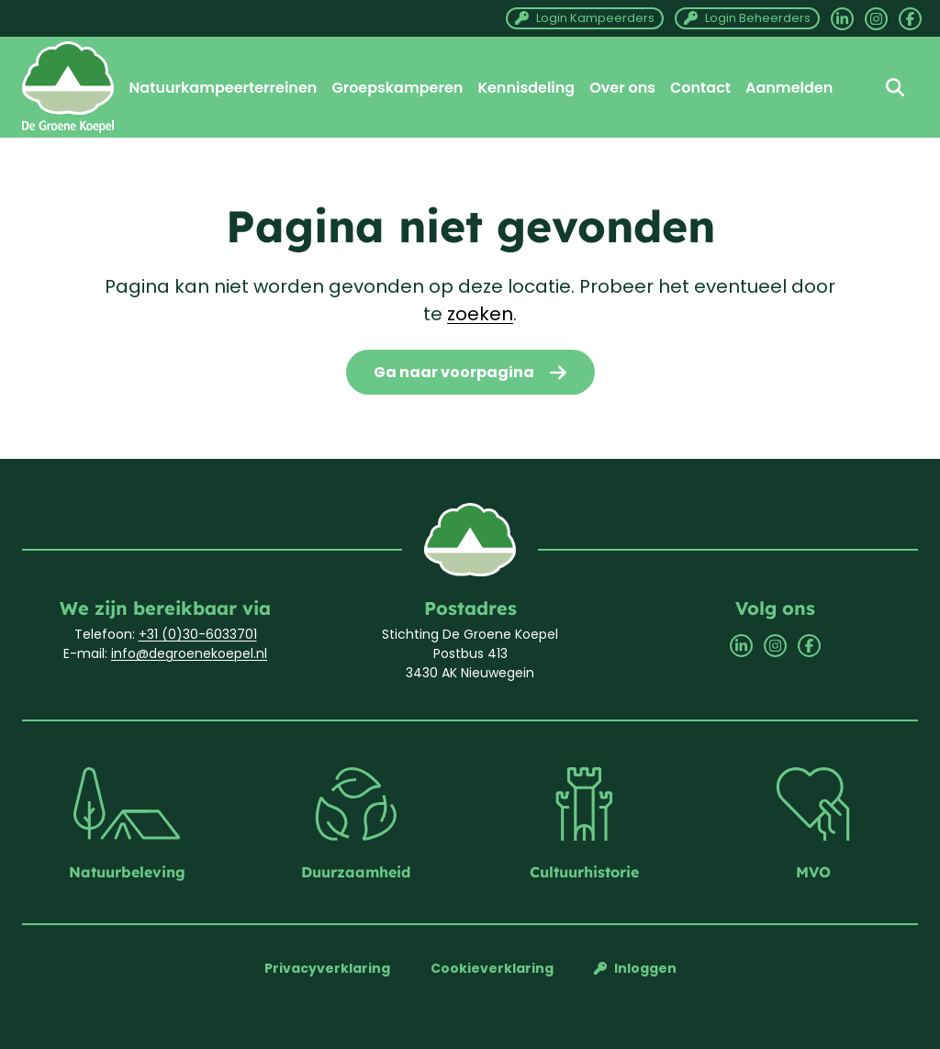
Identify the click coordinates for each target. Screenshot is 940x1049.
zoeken (480, 314)
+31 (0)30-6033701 (198, 634)
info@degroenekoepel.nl (189, 653)
